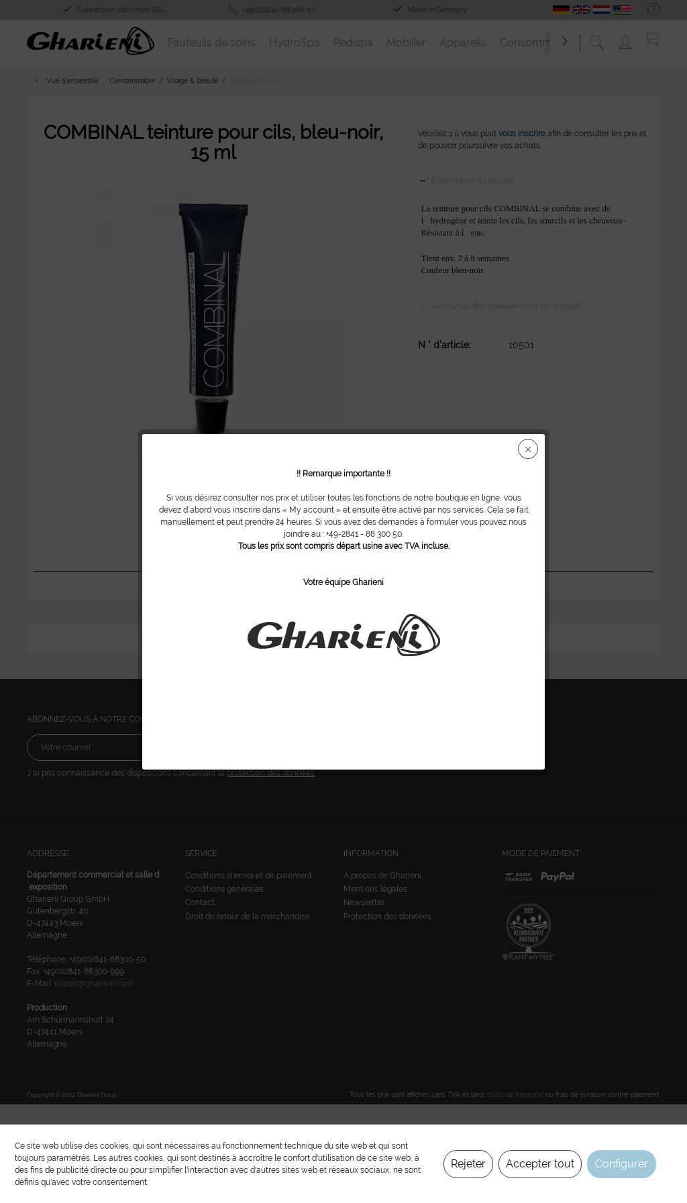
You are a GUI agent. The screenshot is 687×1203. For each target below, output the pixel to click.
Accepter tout (540, 1163)
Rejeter (468, 1163)
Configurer (621, 1163)
